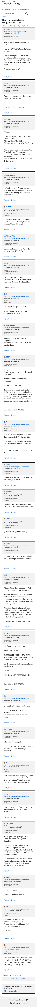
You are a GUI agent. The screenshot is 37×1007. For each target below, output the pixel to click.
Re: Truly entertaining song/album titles (17, 85)
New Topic (18, 26)
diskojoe (9, 491)
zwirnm (8, 696)
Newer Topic (8, 975)
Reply (7, 77)
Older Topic (18, 975)
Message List (8, 26)
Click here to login (10, 991)
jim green (9, 824)
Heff (7, 794)
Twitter (27, 1000)
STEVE (8, 357)
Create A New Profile (23, 9)
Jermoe (8, 294)
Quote (14, 77)
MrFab (8, 83)
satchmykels (10, 175)
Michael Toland (11, 236)
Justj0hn (9, 207)
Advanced (4, 16)
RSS (23, 979)
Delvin (8, 29)
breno (8, 945)
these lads (8, 561)
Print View (27, 26)
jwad (7, 907)
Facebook (25, 1000)
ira (7, 263)
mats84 (8, 119)
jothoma (9, 729)
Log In (12, 9)
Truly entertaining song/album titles (15, 32)
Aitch (8, 422)
